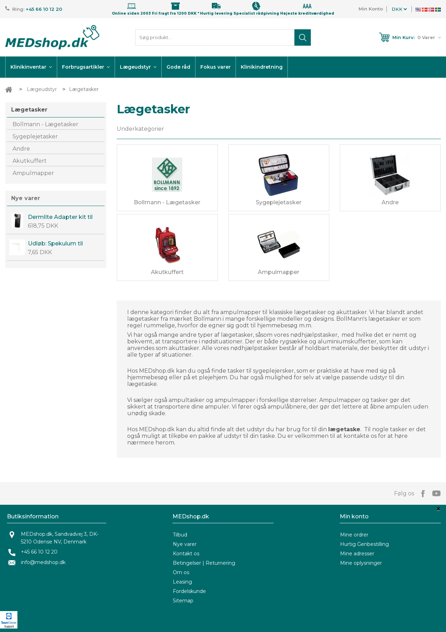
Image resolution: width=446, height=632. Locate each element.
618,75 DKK (43, 225)
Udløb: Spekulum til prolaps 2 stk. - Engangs (62, 243)
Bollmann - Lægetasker (45, 124)
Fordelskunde (189, 591)
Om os (181, 572)
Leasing (182, 582)
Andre (21, 148)
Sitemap (183, 600)
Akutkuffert (30, 161)
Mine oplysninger (361, 563)
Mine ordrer (354, 535)
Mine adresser (357, 553)
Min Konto (371, 9)
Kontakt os (186, 553)
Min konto (354, 516)
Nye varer (25, 198)
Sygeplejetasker (35, 136)
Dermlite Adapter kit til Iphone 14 (60, 217)
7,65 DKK (40, 252)
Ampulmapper (33, 173)
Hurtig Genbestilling (364, 544)
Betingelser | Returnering (204, 563)
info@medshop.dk (43, 562)
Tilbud (180, 535)
